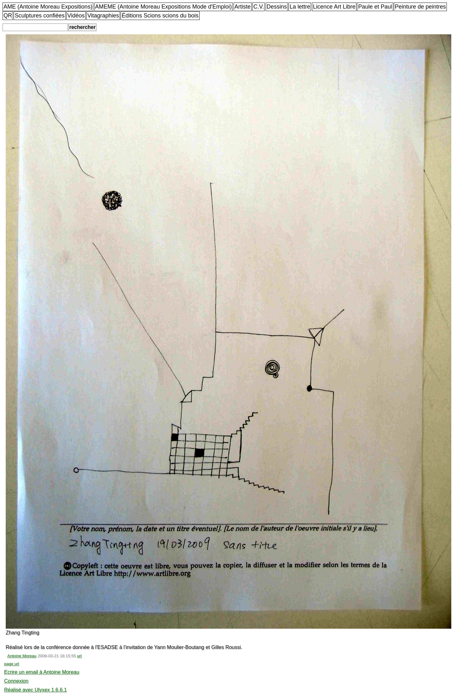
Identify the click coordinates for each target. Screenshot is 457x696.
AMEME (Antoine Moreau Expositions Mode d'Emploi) (163, 6)
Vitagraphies (103, 15)
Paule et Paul (375, 6)
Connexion (16, 681)
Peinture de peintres (420, 6)
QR (7, 15)
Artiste (243, 6)
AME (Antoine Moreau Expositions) (47, 6)
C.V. (258, 6)
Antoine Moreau (21, 655)
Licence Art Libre (334, 6)
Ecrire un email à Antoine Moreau (41, 672)
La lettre (299, 6)
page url (11, 663)
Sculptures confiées (39, 15)
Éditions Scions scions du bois (160, 15)
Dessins (277, 6)
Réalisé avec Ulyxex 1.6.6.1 (35, 690)
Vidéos (76, 15)
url (79, 655)
